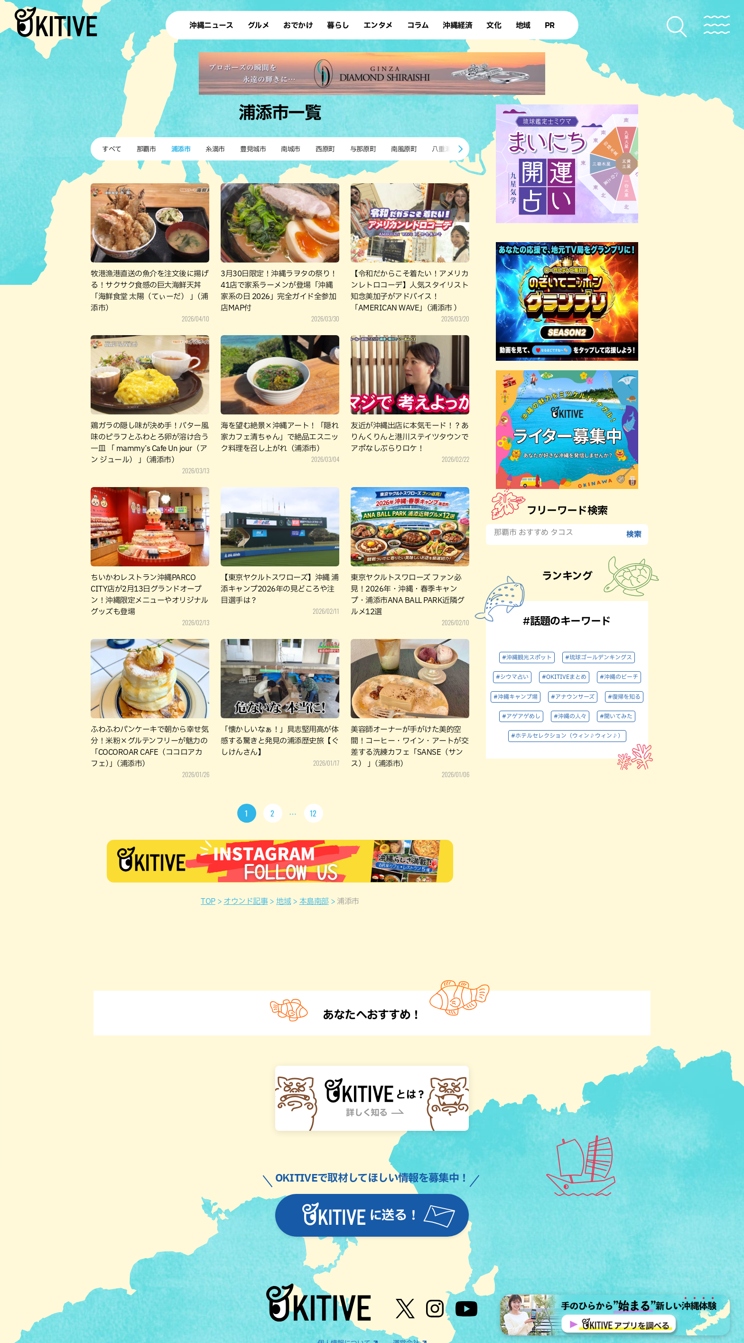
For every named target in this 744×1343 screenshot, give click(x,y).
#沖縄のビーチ (619, 677)
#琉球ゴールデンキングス (598, 657)
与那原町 (363, 149)
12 (313, 813)
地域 (283, 901)
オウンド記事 (245, 901)
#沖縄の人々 (570, 716)
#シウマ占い (512, 677)
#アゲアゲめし (521, 716)
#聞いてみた (616, 716)
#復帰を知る (624, 697)
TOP (208, 901)
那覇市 (146, 149)
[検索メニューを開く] (677, 27)
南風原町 (404, 149)
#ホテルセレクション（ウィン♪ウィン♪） (567, 736)
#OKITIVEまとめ (564, 677)
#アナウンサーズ (573, 697)
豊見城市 (253, 149)
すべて (111, 149)
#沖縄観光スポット (527, 657)
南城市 (290, 149)
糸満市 (215, 149)
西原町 (325, 149)
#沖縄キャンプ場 (515, 697)
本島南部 (314, 901)
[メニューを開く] (717, 25)
